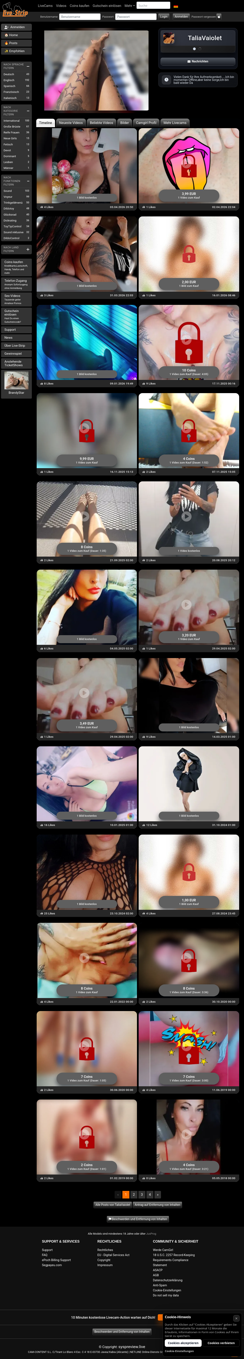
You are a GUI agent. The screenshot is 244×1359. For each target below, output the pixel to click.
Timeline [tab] (45, 123)
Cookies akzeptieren (183, 1343)
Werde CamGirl (163, 1250)
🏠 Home (11, 35)
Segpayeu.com (52, 1265)
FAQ (44, 1255)
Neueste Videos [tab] (71, 123)
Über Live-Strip (14, 346)
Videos (61, 6)
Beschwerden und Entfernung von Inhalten (122, 1331)
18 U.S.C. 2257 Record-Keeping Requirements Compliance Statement (174, 1260)
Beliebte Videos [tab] (101, 123)
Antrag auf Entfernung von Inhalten (157, 1204)
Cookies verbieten (221, 1343)
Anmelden (181, 16)
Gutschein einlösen (107, 6)
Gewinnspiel (13, 354)
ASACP (158, 1270)
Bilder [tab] (124, 123)
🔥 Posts (10, 43)
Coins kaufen (79, 6)
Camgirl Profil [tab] (146, 123)
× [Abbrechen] (236, 1318)
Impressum (105, 1265)
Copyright (103, 1260)
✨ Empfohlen (14, 51)
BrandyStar (16, 393)
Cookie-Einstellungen (167, 1290)
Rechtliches (105, 1250)
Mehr (128, 6)
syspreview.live (131, 1346)
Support (10, 330)
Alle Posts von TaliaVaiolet (112, 1204)
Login (164, 16)
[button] (176, 6)
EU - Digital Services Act (113, 1255)
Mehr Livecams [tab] (175, 123)
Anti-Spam (160, 1285)
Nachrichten (198, 61)
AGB (156, 1275)
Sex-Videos (12, 299)
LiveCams (45, 6)
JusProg (151, 1233)
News (8, 338)
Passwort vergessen (204, 16)
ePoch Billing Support (56, 1260)
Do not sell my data (166, 1295)
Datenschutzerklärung (167, 1280)
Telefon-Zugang (16, 284)
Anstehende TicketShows (13, 363)
